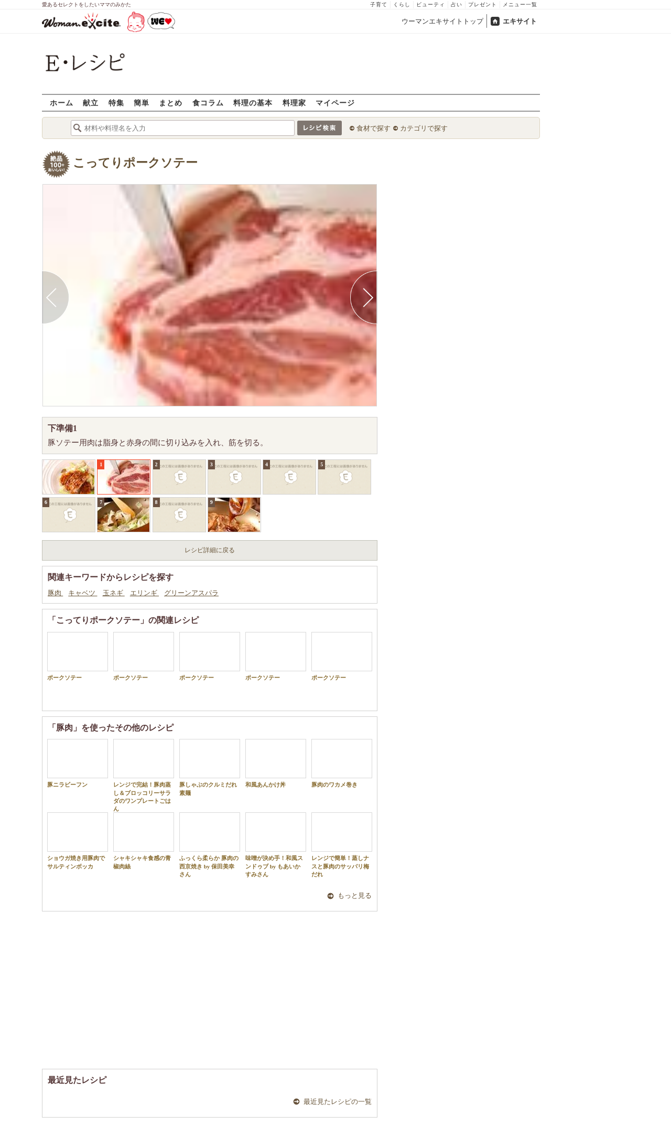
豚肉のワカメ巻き (341, 763)
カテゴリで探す (424, 128)
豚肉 (55, 593)
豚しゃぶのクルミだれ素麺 (209, 767)
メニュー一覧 (520, 4)
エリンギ (144, 593)
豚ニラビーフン (77, 763)
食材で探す (373, 128)
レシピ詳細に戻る (210, 550)
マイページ (335, 103)
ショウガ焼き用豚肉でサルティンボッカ (77, 840)
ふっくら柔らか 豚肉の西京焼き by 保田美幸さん (209, 844)
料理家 (294, 103)
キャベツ (82, 593)
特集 (116, 103)
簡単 (141, 103)
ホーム (61, 103)
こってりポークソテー (135, 162)
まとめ (170, 103)
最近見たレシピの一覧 (338, 1101)
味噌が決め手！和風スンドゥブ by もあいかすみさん (275, 844)
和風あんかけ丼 (275, 763)
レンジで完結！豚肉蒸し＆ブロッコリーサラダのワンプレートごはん (143, 775)
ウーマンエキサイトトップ (442, 21)
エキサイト (520, 21)
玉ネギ (114, 593)
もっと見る (355, 895)
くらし (401, 4)
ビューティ (430, 4)
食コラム (208, 103)
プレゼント (482, 4)
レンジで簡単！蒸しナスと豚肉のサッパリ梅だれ (341, 844)
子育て (378, 4)
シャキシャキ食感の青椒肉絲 (143, 840)
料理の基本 (253, 103)
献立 (91, 103)
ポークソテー (77, 656)
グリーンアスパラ (191, 593)
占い (456, 4)
